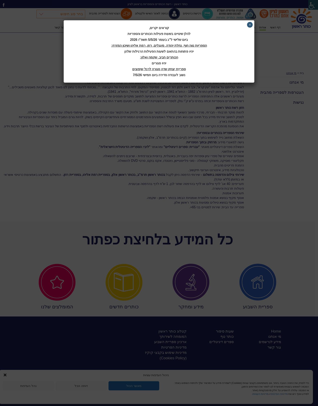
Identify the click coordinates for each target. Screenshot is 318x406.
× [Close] (250, 25)
